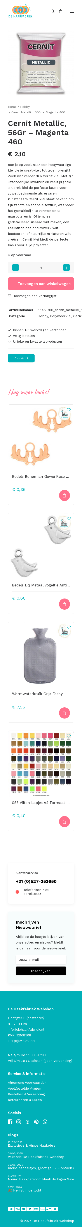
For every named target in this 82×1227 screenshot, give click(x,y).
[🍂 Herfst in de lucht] (41, 1189)
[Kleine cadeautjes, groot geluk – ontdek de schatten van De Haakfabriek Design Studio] (41, 1167)
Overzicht (21, 358)
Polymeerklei (60, 316)
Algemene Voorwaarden (27, 1083)
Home (12, 106)
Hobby (25, 106)
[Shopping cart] (59, 11)
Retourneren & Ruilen (25, 1100)
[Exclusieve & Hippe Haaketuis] (41, 1144)
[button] (72, 11)
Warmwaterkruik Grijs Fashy (37, 694)
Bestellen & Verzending (26, 1094)
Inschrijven (41, 971)
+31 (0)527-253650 (36, 881)
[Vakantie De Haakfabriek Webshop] (41, 1155)
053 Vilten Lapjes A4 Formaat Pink (43, 802)
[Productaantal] (41, 267)
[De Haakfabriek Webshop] (20, 11)
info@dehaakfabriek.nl (26, 1030)
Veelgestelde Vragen (24, 1089)
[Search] (51, 11)
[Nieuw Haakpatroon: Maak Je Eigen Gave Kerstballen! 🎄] (41, 1178)
